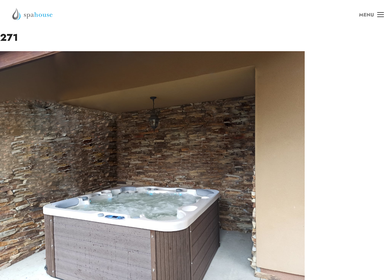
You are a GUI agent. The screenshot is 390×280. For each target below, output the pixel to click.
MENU (371, 15)
